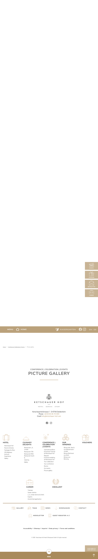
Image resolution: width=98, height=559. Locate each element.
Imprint (44, 528)
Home (21, 329)
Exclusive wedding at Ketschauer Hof (49, 458)
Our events (47, 468)
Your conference (49, 464)
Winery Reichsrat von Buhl (69, 454)
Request (46, 455)
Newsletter (91, 284)
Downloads (64, 508)
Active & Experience (7, 455)
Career (91, 293)
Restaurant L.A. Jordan (28, 448)
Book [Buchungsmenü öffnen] (49, 556)
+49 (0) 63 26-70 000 (51, 414)
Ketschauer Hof (8, 445)
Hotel (6, 442)
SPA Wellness (8, 452)
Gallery (6, 458)
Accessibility (27, 528)
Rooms (46, 466)
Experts (30, 497)
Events (91, 266)
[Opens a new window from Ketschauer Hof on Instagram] (84, 329)
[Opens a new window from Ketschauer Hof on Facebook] (80, 329)
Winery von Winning (67, 458)
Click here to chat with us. (91, 549)
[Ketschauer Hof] (49, 400)
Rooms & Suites (9, 448)
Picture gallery (48, 470)
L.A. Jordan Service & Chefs (36, 494)
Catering (26, 460)
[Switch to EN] (90, 329)
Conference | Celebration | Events (16, 348)
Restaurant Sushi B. (29, 456)
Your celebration (49, 461)
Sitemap (37, 528)
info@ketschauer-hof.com (51, 416)
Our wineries (66, 443)
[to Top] (94, 555)
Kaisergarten (66, 329)
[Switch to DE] (95, 329)
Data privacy (53, 528)
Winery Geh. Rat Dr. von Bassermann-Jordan (69, 449)
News (48, 508)
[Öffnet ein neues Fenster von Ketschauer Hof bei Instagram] (51, 423)
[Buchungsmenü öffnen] (49, 551)
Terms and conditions (67, 528)
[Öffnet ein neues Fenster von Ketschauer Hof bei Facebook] (47, 423)
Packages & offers (9, 450)
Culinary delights (27, 443)
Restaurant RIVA (29, 454)
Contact (82, 508)
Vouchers (87, 442)
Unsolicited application (34, 499)
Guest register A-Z (61, 515)
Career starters (32, 492)
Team (34, 508)
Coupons (91, 275)
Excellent (57, 487)
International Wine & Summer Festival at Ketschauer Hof (49, 451)
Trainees (30, 490)
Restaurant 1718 (28, 451)
